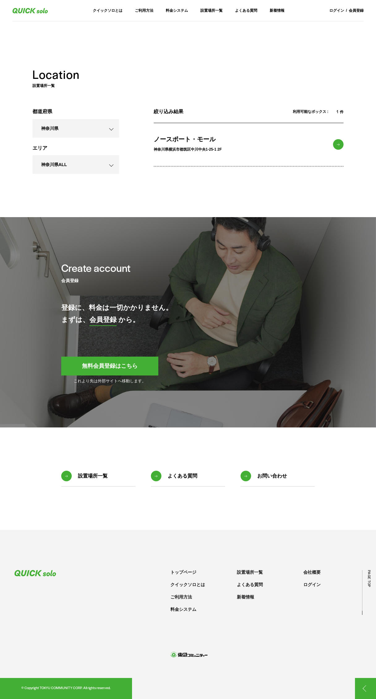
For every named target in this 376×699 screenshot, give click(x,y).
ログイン (336, 10)
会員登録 (356, 10)
